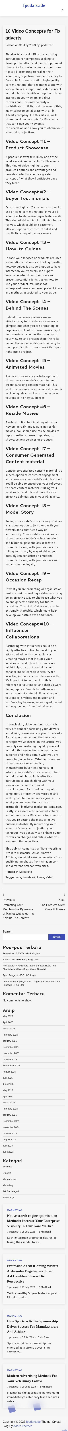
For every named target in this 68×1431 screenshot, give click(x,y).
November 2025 (11, 1053)
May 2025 (8, 1090)
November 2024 (11, 1127)
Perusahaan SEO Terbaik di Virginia (21, 953)
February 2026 (10, 1034)
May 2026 (8, 1016)
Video (49, 877)
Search (7, 931)
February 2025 (10, 1108)
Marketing (25, 871)
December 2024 (11, 1121)
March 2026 (9, 1028)
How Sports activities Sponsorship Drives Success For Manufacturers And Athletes (32, 1326)
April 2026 (8, 1022)
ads (18, 877)
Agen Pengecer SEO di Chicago (19, 975)
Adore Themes (22, 1426)
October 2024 (10, 1133)
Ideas (40, 877)
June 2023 (8, 1151)
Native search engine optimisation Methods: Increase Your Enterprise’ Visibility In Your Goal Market (33, 1221)
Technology (9, 1197)
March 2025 (9, 1102)
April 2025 (8, 1096)
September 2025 (11, 1065)
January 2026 (10, 1041)
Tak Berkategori (11, 1191)
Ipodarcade (34, 5)
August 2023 (9, 1139)
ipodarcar (46, 45)
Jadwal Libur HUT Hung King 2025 (20, 959)
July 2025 (8, 1077)
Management (9, 1179)
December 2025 (11, 1047)
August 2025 (9, 1071)
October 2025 (10, 1059)
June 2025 (8, 1084)
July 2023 (8, 1145)
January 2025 (10, 1114)
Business (7, 1166)
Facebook (29, 877)
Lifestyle (7, 1173)
